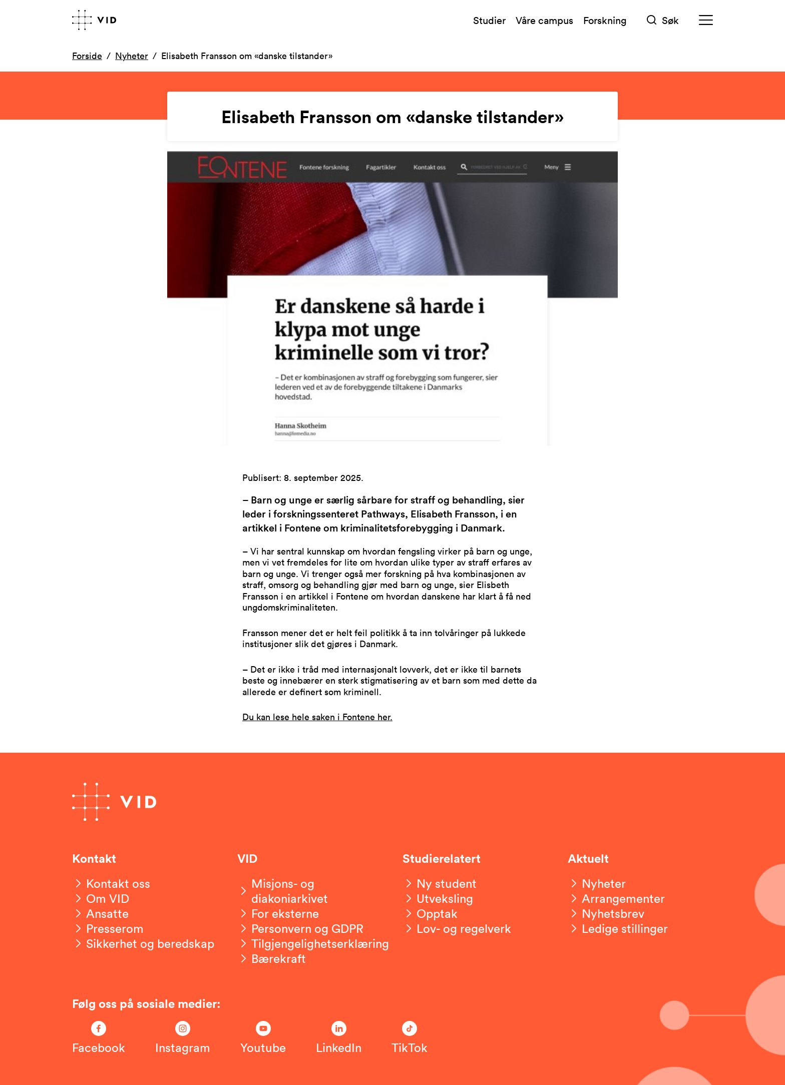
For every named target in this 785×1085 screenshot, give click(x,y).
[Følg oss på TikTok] (409, 1038)
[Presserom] (108, 928)
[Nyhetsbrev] (606, 913)
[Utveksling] (438, 898)
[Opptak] (430, 913)
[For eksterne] (278, 913)
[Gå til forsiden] (94, 20)
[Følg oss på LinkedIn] (338, 1038)
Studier (489, 20)
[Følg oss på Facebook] (98, 1038)
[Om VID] (100, 898)
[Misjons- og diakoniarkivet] (309, 891)
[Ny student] (440, 883)
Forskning (605, 20)
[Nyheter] (597, 883)
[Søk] (663, 20)
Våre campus (544, 20)
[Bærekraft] (271, 958)
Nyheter (131, 56)
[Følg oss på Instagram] (182, 1038)
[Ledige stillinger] (618, 928)
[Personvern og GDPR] (300, 928)
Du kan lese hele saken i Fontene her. (317, 717)
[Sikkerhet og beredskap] (143, 943)
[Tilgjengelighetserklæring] (313, 943)
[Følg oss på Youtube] (263, 1038)
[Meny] (706, 20)
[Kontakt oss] (111, 883)
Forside (87, 56)
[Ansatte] (100, 913)
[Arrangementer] (616, 898)
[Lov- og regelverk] (457, 928)
